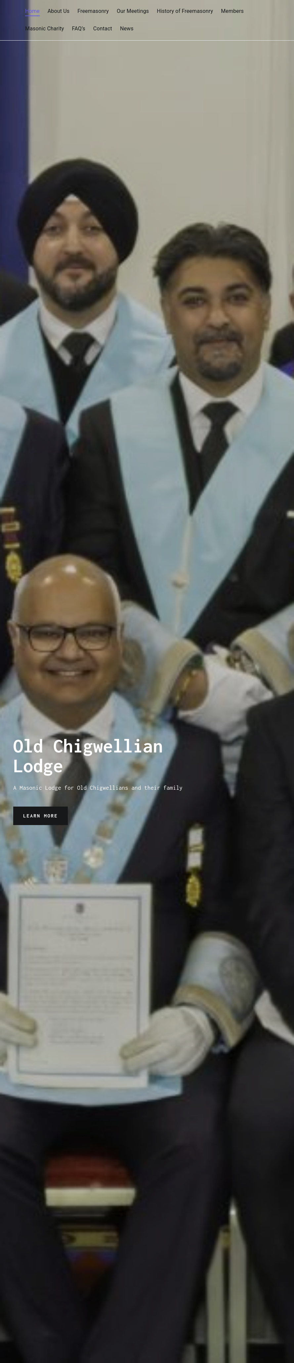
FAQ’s (78, 28)
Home (32, 11)
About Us (58, 11)
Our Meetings (133, 11)
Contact (102, 28)
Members (232, 11)
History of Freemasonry (185, 11)
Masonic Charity (44, 28)
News (127, 28)
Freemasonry (93, 11)
